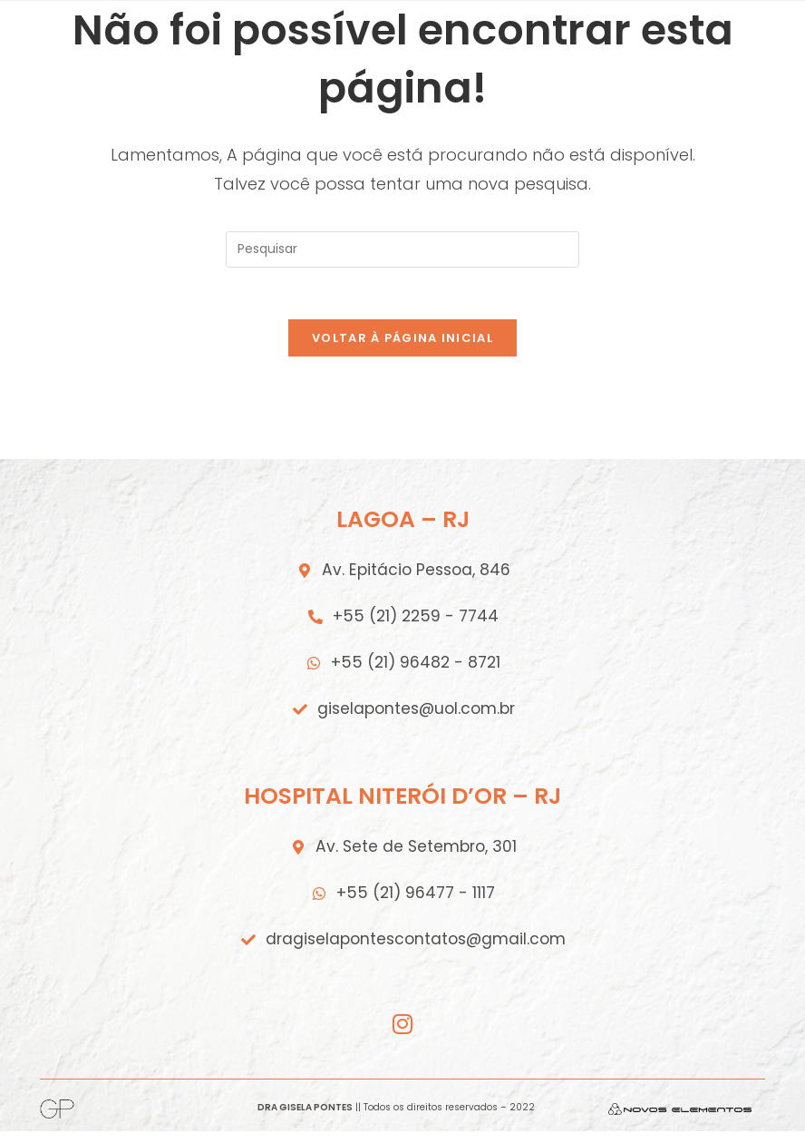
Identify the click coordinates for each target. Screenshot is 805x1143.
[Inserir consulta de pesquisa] (402, 249)
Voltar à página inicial (402, 341)
